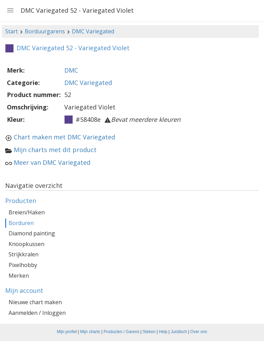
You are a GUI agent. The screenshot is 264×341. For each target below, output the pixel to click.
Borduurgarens (45, 31)
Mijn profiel (67, 331)
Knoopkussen (26, 244)
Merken (19, 275)
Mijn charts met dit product (55, 150)
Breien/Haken (27, 212)
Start (11, 31)
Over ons (198, 331)
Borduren (21, 223)
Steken (149, 331)
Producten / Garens (121, 331)
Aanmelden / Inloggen (37, 313)
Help (163, 331)
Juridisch (179, 331)
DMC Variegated (93, 31)
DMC (71, 70)
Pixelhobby (23, 265)
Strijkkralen (23, 254)
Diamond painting (32, 233)
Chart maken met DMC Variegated (64, 137)
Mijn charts (90, 331)
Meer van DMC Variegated (52, 162)
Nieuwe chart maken (35, 302)
